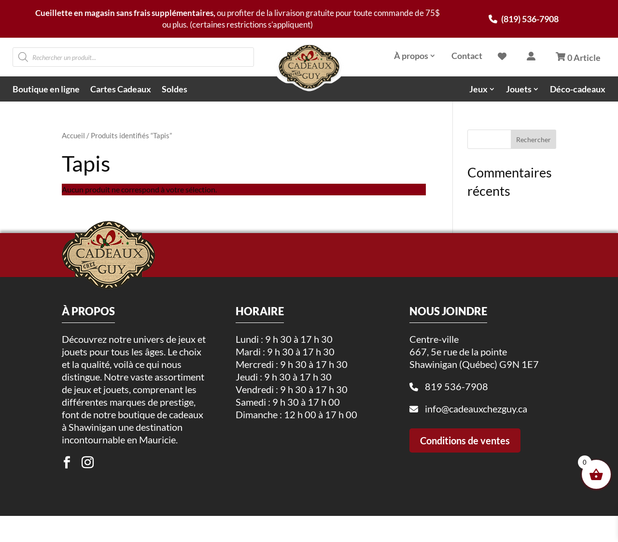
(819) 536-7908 (524, 19)
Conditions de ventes (465, 477)
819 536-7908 (456, 423)
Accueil (73, 135)
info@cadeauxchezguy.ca (476, 446)
